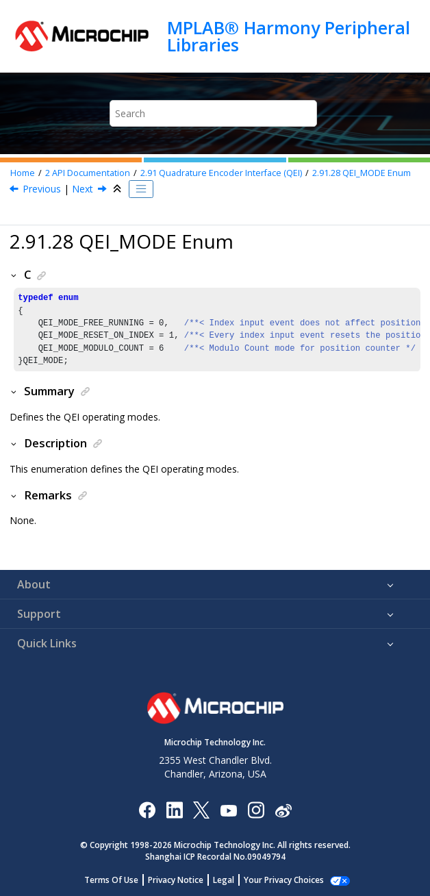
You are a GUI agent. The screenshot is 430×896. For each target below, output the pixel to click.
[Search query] (213, 113)
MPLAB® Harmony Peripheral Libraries (288, 36)
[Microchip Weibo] (283, 809)
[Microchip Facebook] (146, 809)
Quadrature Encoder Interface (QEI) (221, 173)
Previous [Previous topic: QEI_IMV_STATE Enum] (42, 188)
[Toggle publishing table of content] (141, 189)
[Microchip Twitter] (201, 809)
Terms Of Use (119, 880)
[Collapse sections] (118, 189)
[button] (14, 274)
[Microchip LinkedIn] (174, 809)
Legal (231, 880)
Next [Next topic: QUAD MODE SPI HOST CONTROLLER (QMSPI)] (82, 188)
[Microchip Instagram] (255, 809)
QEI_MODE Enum (361, 173)
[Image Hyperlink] (228, 809)
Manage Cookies (283, 880)
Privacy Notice (183, 880)
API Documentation (87, 173)
